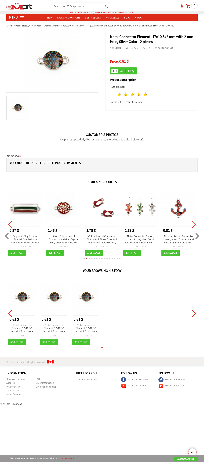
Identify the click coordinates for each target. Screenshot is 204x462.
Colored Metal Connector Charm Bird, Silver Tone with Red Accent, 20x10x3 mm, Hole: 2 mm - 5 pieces (102, 240)
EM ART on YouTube (134, 386)
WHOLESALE (112, 17)
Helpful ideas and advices (88, 379)
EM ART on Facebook (134, 380)
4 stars (139, 95)
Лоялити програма (16, 379)
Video (138, 17)
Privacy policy (13, 387)
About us (10, 383)
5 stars (145, 95)
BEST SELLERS (93, 17)
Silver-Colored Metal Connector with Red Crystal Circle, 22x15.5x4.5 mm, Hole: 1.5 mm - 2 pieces (63, 240)
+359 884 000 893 (124, 12)
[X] (7, 458)
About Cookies (13, 394)
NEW (49, 17)
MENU (16, 17)
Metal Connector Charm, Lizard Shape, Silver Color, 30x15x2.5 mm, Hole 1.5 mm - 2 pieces (140, 240)
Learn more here (67, 458)
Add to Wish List (164, 48)
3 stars (132, 95)
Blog (127, 17)
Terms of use (12, 391)
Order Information (45, 383)
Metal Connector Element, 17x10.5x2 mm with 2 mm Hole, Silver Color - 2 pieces (21, 329)
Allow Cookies (185, 459)
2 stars (126, 95)
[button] (84, 258)
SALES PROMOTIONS (68, 17)
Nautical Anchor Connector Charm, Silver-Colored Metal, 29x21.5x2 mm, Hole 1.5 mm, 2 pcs (179, 240)
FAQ (38, 379)
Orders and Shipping (46, 387)
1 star (119, 95)
